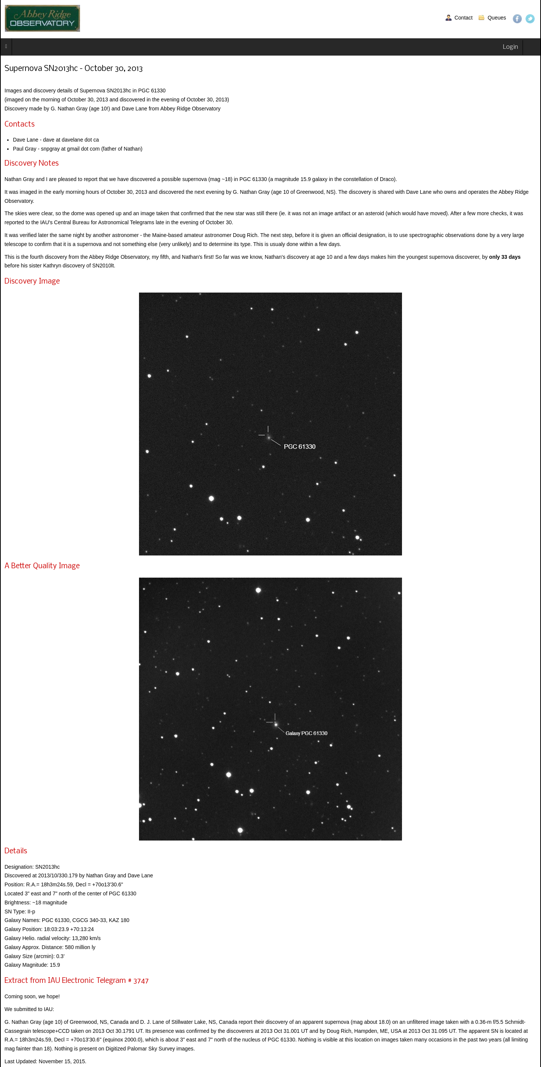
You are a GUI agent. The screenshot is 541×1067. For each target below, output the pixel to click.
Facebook (517, 18)
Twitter (530, 18)
